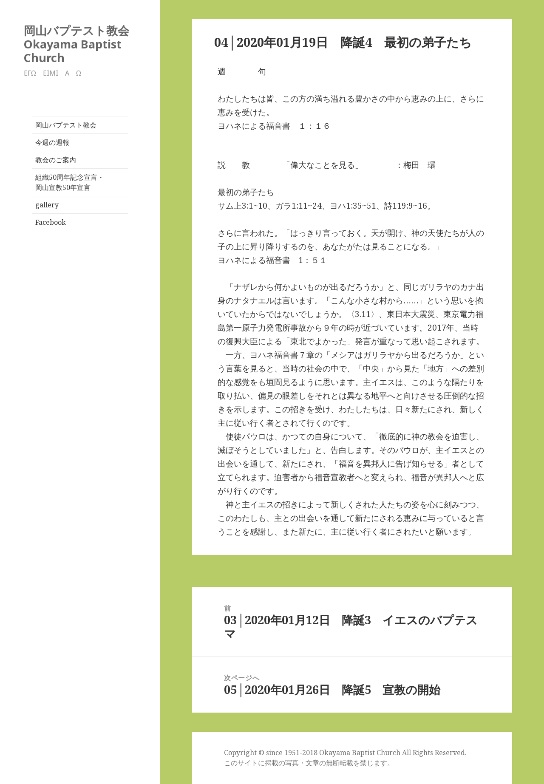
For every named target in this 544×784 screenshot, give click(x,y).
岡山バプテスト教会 (65, 125)
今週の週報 (52, 142)
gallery (47, 204)
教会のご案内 (55, 159)
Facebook (50, 222)
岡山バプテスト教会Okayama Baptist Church (76, 44)
